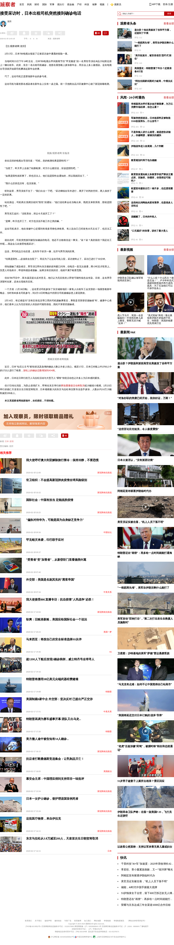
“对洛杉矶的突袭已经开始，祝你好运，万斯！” (144, 398)
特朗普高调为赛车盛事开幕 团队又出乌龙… (53, 719)
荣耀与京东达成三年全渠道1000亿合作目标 (146, 904)
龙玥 (9, 22)
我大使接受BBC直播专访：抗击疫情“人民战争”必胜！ (60, 599)
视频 (102, 4)
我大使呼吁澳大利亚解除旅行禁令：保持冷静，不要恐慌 (62, 460)
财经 (37, 4)
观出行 (60, 4)
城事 (94, 4)
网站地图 (97, 921)
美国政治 (108, 771)
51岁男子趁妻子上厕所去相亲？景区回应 (140, 781)
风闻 (29, 4)
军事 (52, 4)
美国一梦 (108, 632)
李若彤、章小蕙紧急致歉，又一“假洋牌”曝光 (147, 869)
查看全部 (169, 23)
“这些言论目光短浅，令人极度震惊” (138, 429)
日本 (7, 441)
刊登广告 (67, 921)
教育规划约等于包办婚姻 (144, 160)
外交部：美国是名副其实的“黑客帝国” (50, 579)
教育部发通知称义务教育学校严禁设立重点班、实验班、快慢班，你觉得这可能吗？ (152, 177)
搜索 (169, 13)
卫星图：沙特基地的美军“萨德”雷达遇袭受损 (143, 653)
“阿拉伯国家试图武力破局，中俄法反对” (153, 83)
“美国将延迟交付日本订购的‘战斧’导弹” (140, 715)
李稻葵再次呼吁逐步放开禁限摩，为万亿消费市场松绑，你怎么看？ (152, 105)
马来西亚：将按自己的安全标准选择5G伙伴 (54, 639)
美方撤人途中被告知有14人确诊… (47, 739)
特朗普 (109, 691)
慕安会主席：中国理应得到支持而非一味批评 (55, 778)
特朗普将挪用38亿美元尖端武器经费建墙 (52, 679)
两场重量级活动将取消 (73, 385)
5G (110, 652)
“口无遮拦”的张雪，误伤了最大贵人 (149, 230)
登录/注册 (168, 4)
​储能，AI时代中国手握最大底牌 (139, 887)
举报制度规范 (119, 921)
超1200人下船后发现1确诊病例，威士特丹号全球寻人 (60, 659)
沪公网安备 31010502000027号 (61, 937)
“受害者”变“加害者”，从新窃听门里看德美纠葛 (56, 559)
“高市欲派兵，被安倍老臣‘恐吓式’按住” (152, 57)
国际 (44, 4)
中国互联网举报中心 (83, 937)
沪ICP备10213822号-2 (33, 926)
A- (30, 39)
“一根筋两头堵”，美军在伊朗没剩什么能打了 (154, 44)
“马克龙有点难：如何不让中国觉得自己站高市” (144, 684)
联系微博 (77, 921)
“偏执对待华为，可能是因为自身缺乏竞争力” (55, 520)
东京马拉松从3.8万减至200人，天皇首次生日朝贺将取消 (62, 838)
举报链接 (107, 921)
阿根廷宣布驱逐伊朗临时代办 (134, 491)
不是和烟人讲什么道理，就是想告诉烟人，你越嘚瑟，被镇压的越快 (151, 134)
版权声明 (48, 921)
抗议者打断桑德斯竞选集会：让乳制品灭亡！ (55, 759)
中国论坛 (108, 532)
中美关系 (108, 592)
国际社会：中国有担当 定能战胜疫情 (49, 500)
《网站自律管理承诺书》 (136, 921)
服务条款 (58, 921)
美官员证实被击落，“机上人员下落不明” (140, 522)
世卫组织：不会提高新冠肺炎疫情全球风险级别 (56, 480)
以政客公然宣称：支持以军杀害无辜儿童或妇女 (144, 846)
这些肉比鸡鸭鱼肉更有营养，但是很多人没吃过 (152, 204)
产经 (79, 4)
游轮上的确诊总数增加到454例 (39, 370)
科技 (87, 4)
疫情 (12, 441)
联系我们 (28, 921)
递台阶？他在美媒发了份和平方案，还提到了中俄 (153, 31)
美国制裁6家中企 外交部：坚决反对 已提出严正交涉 (59, 699)
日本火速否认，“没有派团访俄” (135, 460)
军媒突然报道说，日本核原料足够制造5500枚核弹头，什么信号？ (151, 120)
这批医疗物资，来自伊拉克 (43, 818)
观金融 (70, 4)
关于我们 (38, 921)
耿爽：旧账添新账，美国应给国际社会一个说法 (56, 619)
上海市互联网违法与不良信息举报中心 (109, 937)
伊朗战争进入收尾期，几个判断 (147, 146)
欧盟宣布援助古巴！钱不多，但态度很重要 (152, 190)
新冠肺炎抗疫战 (104, 472)
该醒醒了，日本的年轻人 (144, 216)
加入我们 (87, 921)
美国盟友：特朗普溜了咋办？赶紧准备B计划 (153, 70)
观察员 (116, 4)
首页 (21, 4)
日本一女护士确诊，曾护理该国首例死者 (52, 798)
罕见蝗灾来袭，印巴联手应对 (45, 539)
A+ (37, 39)
